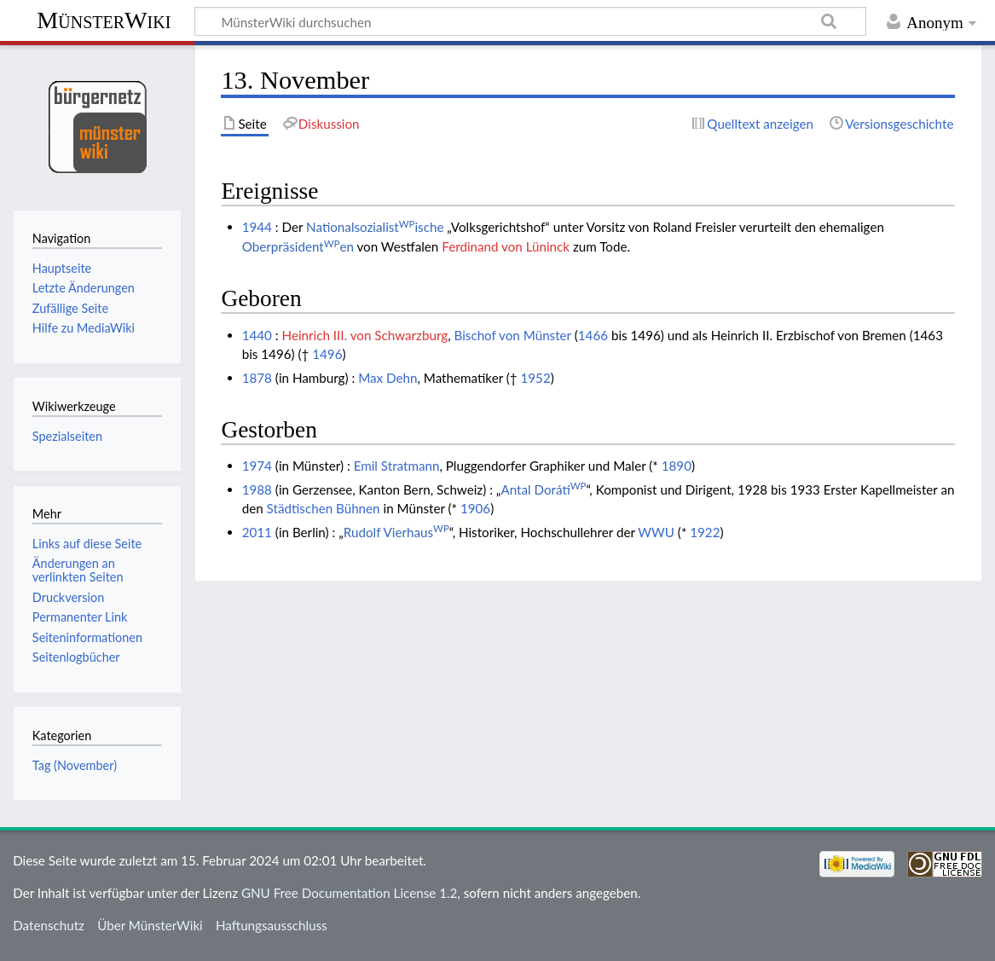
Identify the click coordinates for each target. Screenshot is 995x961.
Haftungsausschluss (271, 925)
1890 (676, 465)
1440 (257, 335)
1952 (536, 377)
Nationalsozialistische (374, 226)
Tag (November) (74, 765)
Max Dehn (387, 377)
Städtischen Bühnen (323, 508)
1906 (475, 508)
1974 (257, 465)
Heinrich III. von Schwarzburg (365, 335)
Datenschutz (48, 925)
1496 (327, 354)
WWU (656, 532)
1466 (593, 335)
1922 (705, 532)
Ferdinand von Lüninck (506, 246)
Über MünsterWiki (150, 925)
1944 (257, 226)
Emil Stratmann (397, 465)
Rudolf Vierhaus (396, 532)
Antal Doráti (543, 489)
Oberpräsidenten (298, 246)
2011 (257, 532)
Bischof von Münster (512, 335)
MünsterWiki (104, 20)
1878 (257, 377)
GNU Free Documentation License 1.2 (349, 892)
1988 (257, 489)
